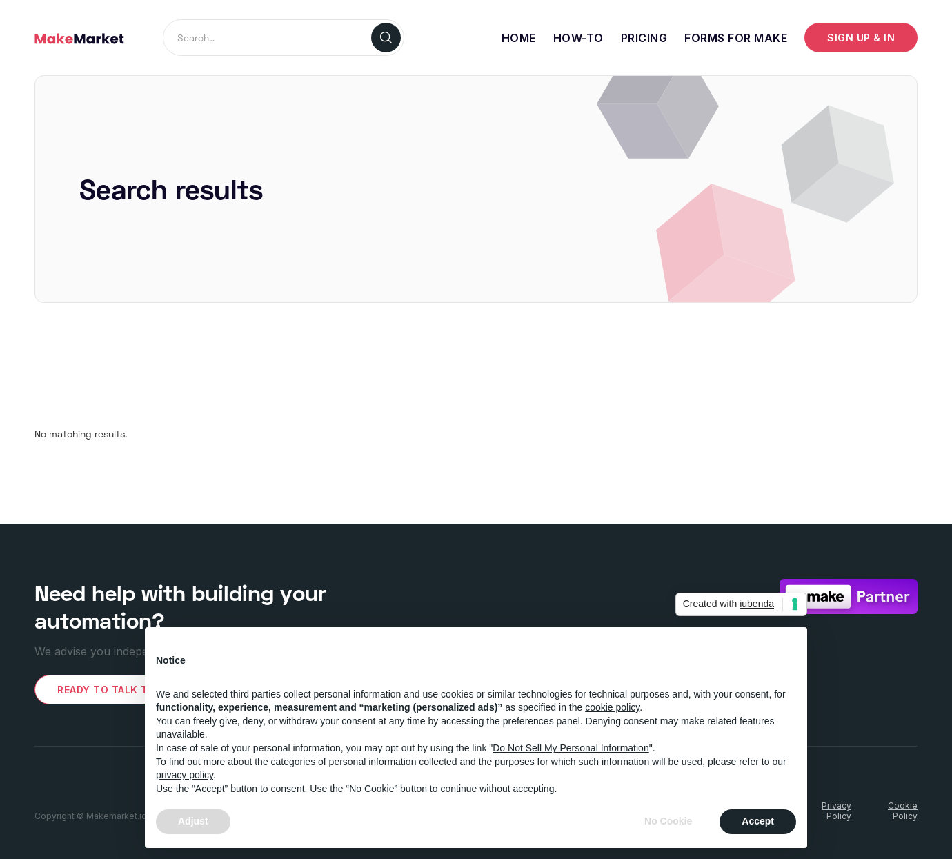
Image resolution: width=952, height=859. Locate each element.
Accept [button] (758, 821)
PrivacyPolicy (836, 810)
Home (519, 38)
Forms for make (735, 38)
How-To (578, 38)
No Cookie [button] (668, 821)
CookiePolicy (903, 810)
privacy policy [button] (184, 774)
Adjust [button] (193, 821)
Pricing (644, 38)
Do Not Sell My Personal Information (570, 747)
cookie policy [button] (612, 707)
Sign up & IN (861, 37)
